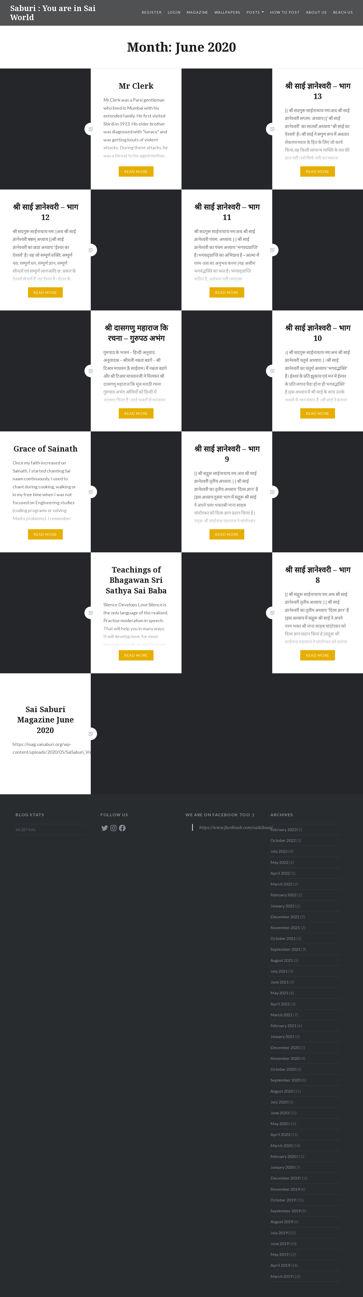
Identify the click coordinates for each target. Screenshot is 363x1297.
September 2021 (285, 949)
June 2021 (279, 981)
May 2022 (279, 862)
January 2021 (282, 1036)
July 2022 (279, 851)
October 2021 (283, 938)
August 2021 (281, 960)
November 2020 (285, 1058)
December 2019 (284, 1178)
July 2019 (279, 1232)
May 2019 (279, 1254)
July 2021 (279, 971)
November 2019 (285, 1189)
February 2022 (283, 894)
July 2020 (279, 1101)
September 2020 (285, 1080)
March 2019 (281, 1276)
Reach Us (343, 12)
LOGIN (174, 12)
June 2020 (279, 1112)
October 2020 (283, 1069)
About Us (316, 12)
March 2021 (281, 1014)
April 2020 (280, 1134)
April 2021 (280, 1003)
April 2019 (280, 1265)
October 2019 (283, 1199)
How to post (285, 12)
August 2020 (281, 1091)
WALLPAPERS (227, 12)
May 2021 (279, 992)
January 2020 (282, 1167)
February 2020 (283, 1156)
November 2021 (285, 927)
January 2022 (282, 905)
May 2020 (279, 1123)
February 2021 (283, 1025)
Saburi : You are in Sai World (53, 12)
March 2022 (281, 883)
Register (152, 12)
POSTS (253, 12)
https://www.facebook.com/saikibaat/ (236, 827)
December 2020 (284, 1047)
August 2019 (281, 1221)
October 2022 (283, 840)
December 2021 (284, 916)
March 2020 (281, 1145)
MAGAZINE (197, 12)
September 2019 (285, 1210)
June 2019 (279, 1243)
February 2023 (283, 829)
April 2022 (280, 873)
